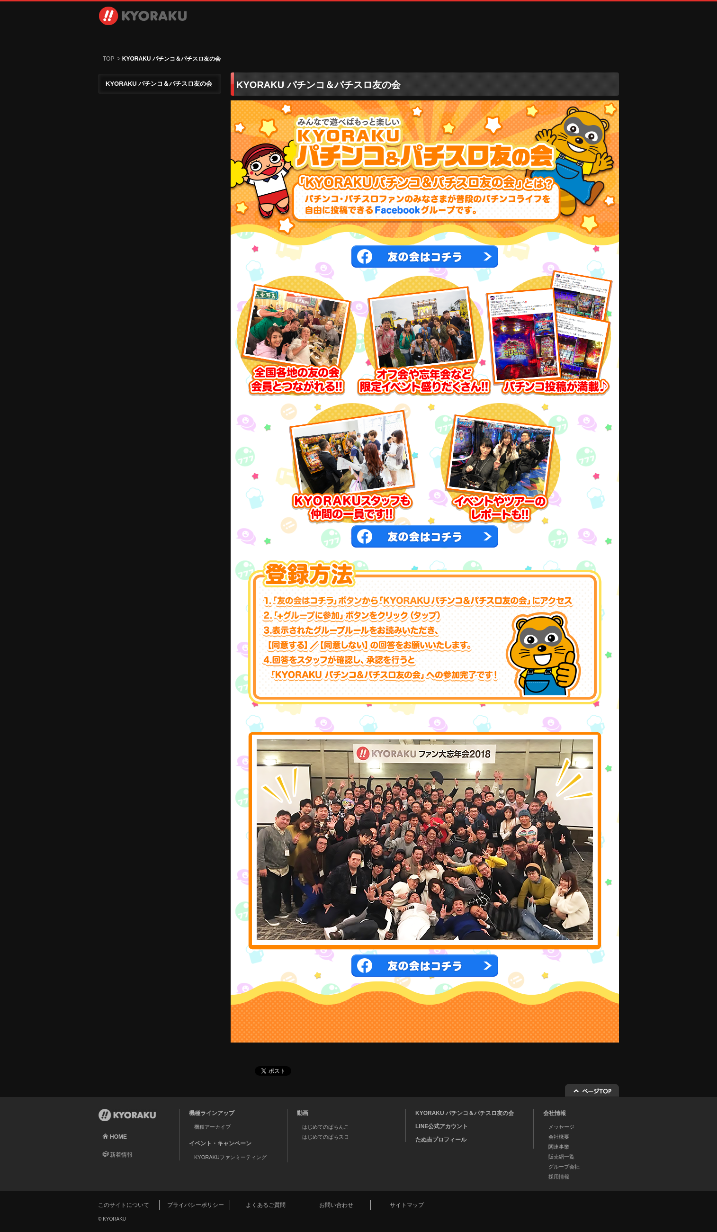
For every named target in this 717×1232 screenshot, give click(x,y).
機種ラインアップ (148, 38)
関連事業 (558, 1147)
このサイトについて (123, 1205)
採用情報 (477, 38)
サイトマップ (407, 1205)
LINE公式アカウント (441, 1126)
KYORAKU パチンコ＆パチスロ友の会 (464, 1113)
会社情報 (397, 38)
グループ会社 (564, 1166)
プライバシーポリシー (195, 1205)
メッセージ (561, 1127)
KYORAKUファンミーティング (230, 1157)
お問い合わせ (568, 38)
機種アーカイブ (212, 1127)
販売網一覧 (561, 1157)
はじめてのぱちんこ (325, 1127)
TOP (108, 58)
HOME (118, 1136)
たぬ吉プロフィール (440, 1139)
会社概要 (558, 1137)
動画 (238, 38)
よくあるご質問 (266, 1205)
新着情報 (121, 1154)
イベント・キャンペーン (318, 38)
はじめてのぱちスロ (325, 1137)
